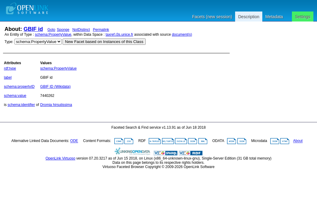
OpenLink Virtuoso (61, 158)
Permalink (101, 30)
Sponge (63, 30)
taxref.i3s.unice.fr (119, 34)
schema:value (15, 96)
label (7, 77)
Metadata (274, 16)
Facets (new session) (212, 16)
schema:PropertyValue (53, 34)
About (297, 141)
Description (248, 16)
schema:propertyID (19, 86)
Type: (9, 42)
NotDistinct (81, 30)
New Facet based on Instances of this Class (104, 41)
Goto (51, 30)
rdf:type (10, 68)
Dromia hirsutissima (56, 105)
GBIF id (33, 29)
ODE (74, 141)
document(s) (182, 34)
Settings (302, 16)
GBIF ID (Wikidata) (55, 86)
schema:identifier (21, 105)
